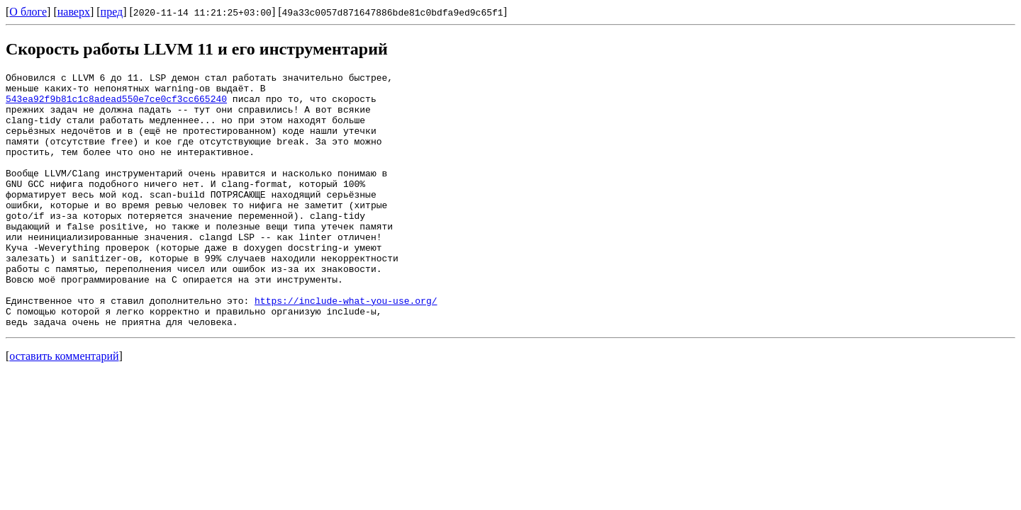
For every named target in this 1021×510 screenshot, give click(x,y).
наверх (73, 12)
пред (112, 12)
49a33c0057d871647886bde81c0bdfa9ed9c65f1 (392, 12)
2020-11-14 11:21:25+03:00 (202, 12)
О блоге (28, 12)
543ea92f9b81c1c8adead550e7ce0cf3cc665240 (116, 104)
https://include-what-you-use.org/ (346, 347)
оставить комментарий (63, 407)
